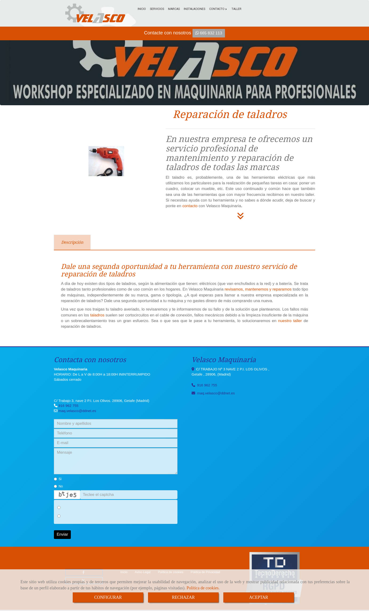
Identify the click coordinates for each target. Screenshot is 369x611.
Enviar (62, 534)
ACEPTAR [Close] (258, 597)
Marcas (174, 9)
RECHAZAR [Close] (183, 597)
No (58, 486)
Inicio (142, 9)
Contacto (218, 9)
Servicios (157, 9)
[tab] (72, 242)
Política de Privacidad (205, 572)
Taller (236, 9)
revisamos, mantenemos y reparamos (258, 289)
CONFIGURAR (108, 597)
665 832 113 (208, 33)
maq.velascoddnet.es (77, 411)
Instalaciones (194, 9)
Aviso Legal (143, 572)
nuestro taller (290, 321)
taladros (97, 315)
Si (57, 479)
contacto (189, 206)
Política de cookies (203, 588)
